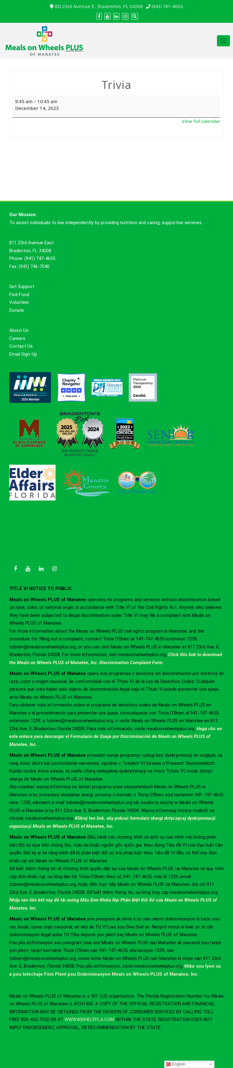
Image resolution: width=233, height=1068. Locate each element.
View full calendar (201, 121)
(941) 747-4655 (167, 6)
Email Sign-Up (23, 354)
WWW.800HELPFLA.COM (89, 1019)
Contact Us (21, 346)
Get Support (21, 286)
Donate (16, 310)
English (175, 1064)
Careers (17, 338)
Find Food (19, 294)
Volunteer (19, 302)
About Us (18, 330)
